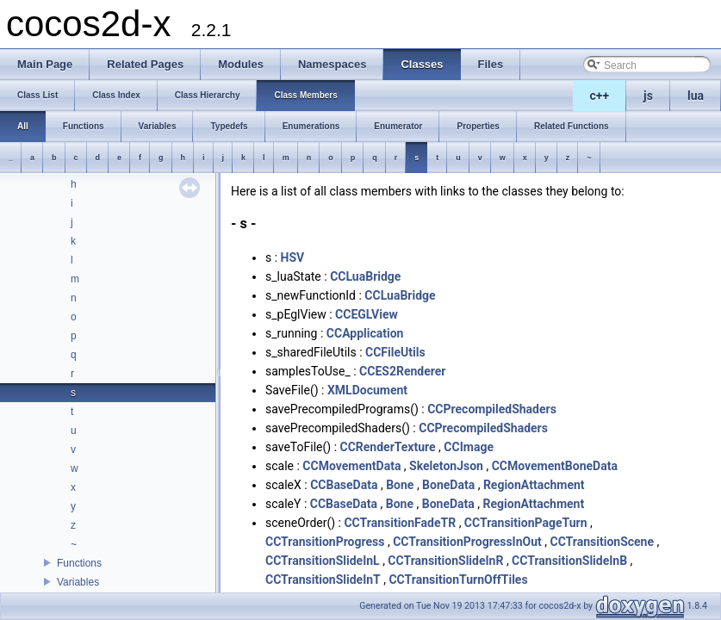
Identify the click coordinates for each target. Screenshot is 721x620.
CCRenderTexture (388, 447)
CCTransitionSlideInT (323, 579)
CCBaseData (343, 485)
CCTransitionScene (602, 542)
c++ (600, 95)
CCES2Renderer (402, 371)
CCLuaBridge (365, 276)
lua (695, 95)
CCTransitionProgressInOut (467, 542)
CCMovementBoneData (555, 466)
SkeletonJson (446, 466)
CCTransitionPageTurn (525, 523)
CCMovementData (351, 466)
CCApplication (365, 333)
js (648, 95)
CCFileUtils (395, 352)
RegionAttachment (534, 485)
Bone (399, 485)
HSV (293, 257)
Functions (79, 563)
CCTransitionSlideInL (322, 560)
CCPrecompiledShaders (491, 409)
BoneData (448, 485)
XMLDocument (367, 390)
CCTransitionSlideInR (445, 560)
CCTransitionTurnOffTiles (457, 579)
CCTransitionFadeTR (400, 523)
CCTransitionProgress (324, 542)
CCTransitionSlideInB (569, 560)
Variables (78, 582)
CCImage (469, 447)
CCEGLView (366, 314)
